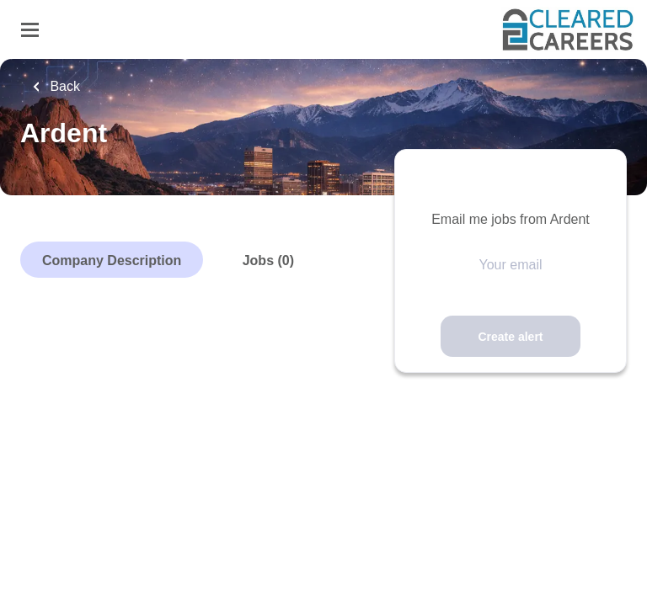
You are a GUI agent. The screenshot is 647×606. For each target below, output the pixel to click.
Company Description (111, 260)
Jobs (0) (268, 260)
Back (63, 86)
